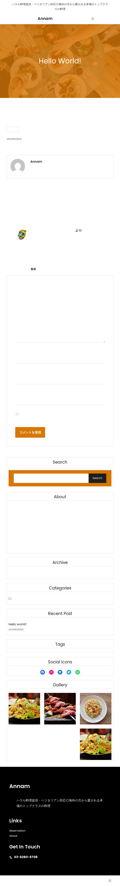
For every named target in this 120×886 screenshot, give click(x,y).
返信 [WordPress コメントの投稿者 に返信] (33, 269)
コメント (23, 311)
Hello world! (17, 624)
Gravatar (72, 261)
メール (21, 371)
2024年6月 (19, 573)
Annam (45, 18)
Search (97, 478)
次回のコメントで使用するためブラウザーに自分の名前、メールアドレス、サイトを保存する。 (61, 414)
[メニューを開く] (92, 18)
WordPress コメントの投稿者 (53, 230)
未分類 (12, 129)
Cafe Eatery (14, 880)
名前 (20, 350)
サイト (20, 391)
